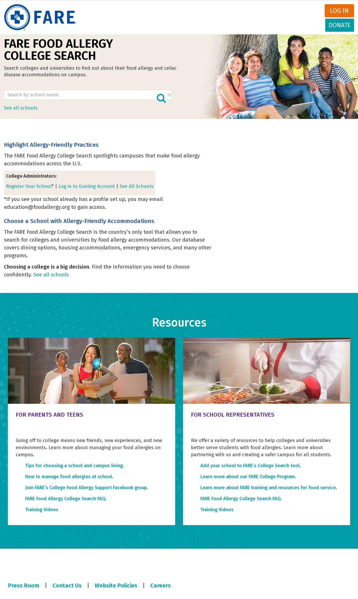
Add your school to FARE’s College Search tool (250, 466)
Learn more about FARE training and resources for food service (268, 488)
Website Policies (116, 585)
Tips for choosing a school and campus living (74, 466)
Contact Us (67, 585)
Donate (340, 25)
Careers (160, 585)
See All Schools (136, 186)
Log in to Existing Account (86, 186)
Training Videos (41, 510)
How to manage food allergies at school (68, 477)
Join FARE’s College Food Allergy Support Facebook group (86, 488)
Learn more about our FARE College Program (247, 477)
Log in (339, 10)
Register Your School (29, 186)
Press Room (23, 585)
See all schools (21, 108)
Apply (161, 98)
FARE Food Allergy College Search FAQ (65, 499)
